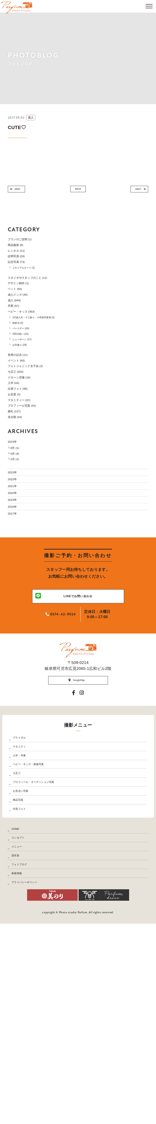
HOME (20, 997)
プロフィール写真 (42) (29, 476)
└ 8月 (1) (16, 530)
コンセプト (24, 1010)
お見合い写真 (27, 944)
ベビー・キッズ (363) (28, 344)
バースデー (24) (27, 367)
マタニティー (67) (25, 467)
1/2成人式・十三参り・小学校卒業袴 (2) (48, 352)
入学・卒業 (25, 888)
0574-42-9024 (61, 733)
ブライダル (25, 860)
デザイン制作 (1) (24, 302)
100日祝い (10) (27, 374)
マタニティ (25, 874)
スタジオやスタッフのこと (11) (37, 294)
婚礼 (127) (18, 484)
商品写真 (23, 958)
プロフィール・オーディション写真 (47, 930)
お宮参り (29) (25, 388)
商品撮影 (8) (19, 248)
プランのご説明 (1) (26, 240)
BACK (78, 190)
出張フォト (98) (23, 450)
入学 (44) (16, 442)
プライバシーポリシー (34, 1080)
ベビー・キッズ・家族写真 (39, 902)
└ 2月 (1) (16, 546)
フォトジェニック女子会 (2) (34, 417)
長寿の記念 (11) (23, 400)
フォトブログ (26, 1052)
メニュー (22, 1024)
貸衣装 (20, 1038)
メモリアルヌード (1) (32, 282)
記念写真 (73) (21, 274)
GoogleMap (76, 800)
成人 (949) (18, 327)
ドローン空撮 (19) (25, 434)
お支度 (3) (17, 459)
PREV (20, 191)
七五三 (21, 916)
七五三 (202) (20, 425)
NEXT (136, 191)
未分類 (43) (18, 492)
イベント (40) (21, 409)
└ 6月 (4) (16, 538)
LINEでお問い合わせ (68, 713)
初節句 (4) (22, 359)
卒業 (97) (16, 336)
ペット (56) (18, 310)
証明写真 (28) (21, 265)
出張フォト (25, 972)
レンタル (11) (21, 257)
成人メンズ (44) (23, 319)
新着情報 (22, 1066)
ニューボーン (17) (29, 381)
